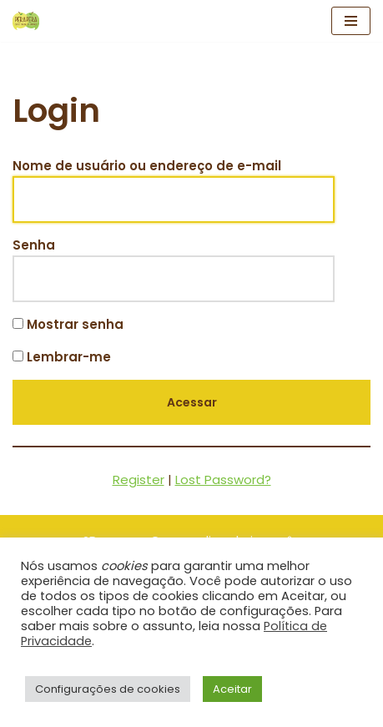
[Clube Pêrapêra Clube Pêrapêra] (26, 21)
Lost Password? (223, 479)
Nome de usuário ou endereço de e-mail (147, 165)
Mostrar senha (68, 324)
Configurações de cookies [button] (107, 689)
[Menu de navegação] (350, 21)
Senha (34, 245)
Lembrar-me (62, 357)
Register (138, 479)
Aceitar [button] (232, 689)
